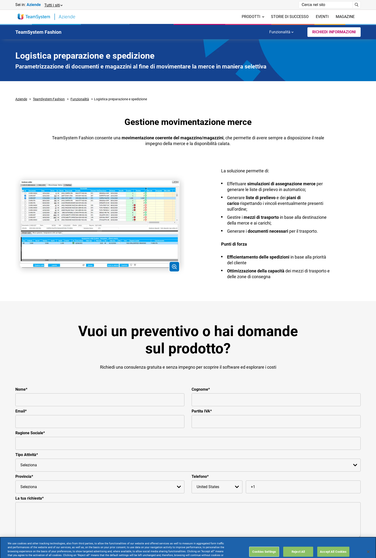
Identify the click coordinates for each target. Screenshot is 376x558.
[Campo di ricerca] (326, 4)
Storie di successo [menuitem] (290, 16)
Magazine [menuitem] (345, 16)
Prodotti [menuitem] (253, 16)
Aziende (21, 99)
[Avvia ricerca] (357, 4)
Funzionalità (281, 32)
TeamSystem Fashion (49, 99)
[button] (53, 5)
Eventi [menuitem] (322, 16)
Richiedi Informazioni (334, 32)
